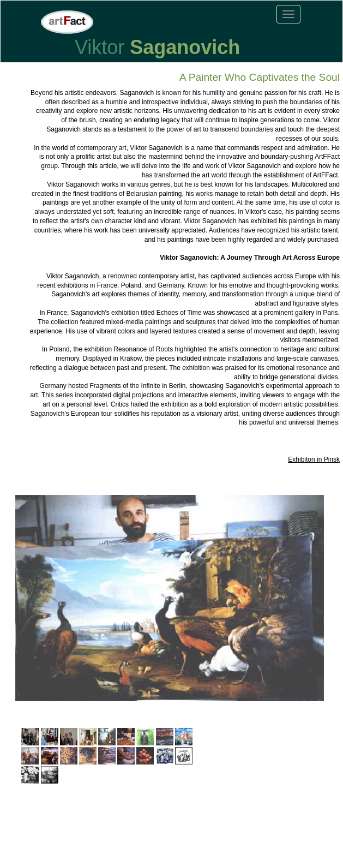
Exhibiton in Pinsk (314, 459)
